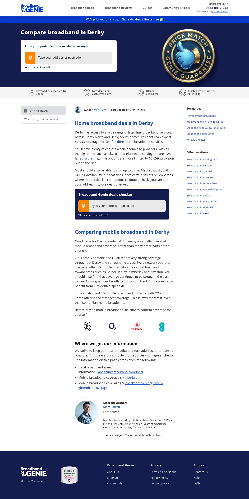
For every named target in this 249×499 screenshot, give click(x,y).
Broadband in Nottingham (202, 159)
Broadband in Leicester (200, 165)
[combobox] (68, 58)
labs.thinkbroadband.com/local (120, 372)
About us (113, 472)
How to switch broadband (201, 115)
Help (197, 478)
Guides (147, 8)
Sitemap (112, 478)
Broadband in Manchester (202, 201)
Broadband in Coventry (200, 177)
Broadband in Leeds (198, 213)
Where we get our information (41, 119)
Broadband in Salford (199, 195)
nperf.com (132, 377)
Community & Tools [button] (176, 8)
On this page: (38, 111)
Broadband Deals (83, 8)
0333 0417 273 (217, 7)
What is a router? (196, 139)
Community (114, 483)
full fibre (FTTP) (122, 142)
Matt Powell (100, 109)
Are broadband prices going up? (205, 121)
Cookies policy (159, 483)
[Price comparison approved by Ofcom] (69, 475)
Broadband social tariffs (200, 133)
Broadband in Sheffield (200, 171)
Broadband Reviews (118, 8)
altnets (90, 158)
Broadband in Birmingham (202, 183)
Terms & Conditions (163, 472)
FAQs (197, 483)
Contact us (201, 472)
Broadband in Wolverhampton (204, 189)
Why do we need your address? (40, 67)
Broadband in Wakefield (200, 207)
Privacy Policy (159, 478)
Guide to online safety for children (206, 127)
